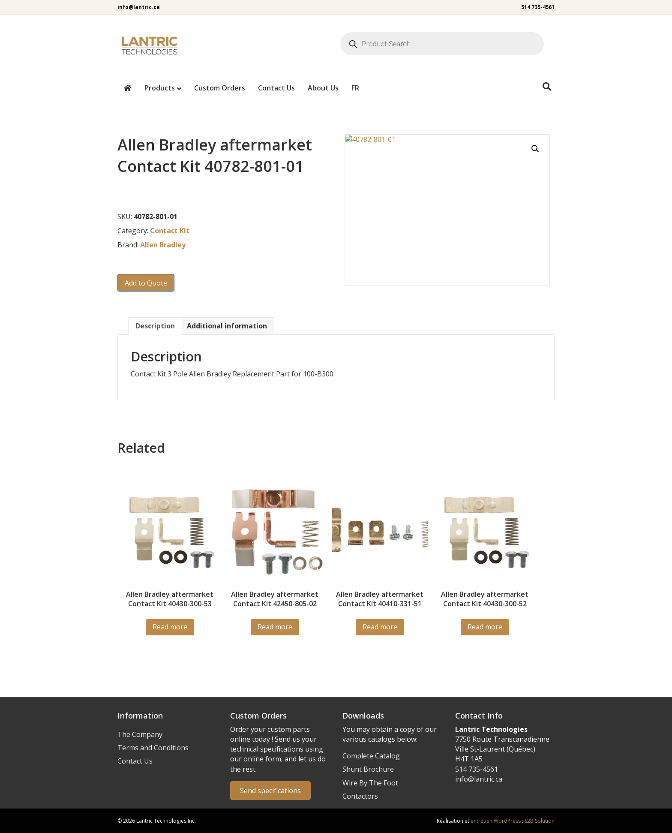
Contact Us (276, 88)
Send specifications (270, 790)
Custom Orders (219, 88)
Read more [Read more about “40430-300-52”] (485, 627)
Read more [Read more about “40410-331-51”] (380, 627)
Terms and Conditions (153, 747)
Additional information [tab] (227, 326)
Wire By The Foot (370, 783)
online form (262, 759)
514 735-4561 (538, 7)
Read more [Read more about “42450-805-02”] (275, 627)
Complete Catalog (371, 756)
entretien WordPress (496, 820)
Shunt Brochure (368, 769)
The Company (139, 734)
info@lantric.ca (138, 7)
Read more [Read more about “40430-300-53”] (170, 627)
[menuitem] (355, 88)
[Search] (547, 86)
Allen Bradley (163, 245)
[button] (535, 148)
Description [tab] (155, 326)
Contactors (360, 796)
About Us (323, 88)
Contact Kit (169, 230)
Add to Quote (146, 283)
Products (159, 88)
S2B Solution (540, 820)
